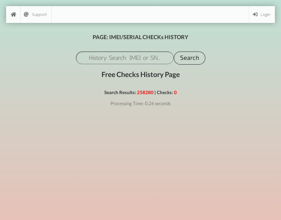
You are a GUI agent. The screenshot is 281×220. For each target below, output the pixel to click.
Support (35, 14)
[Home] (13, 14)
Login (261, 14)
